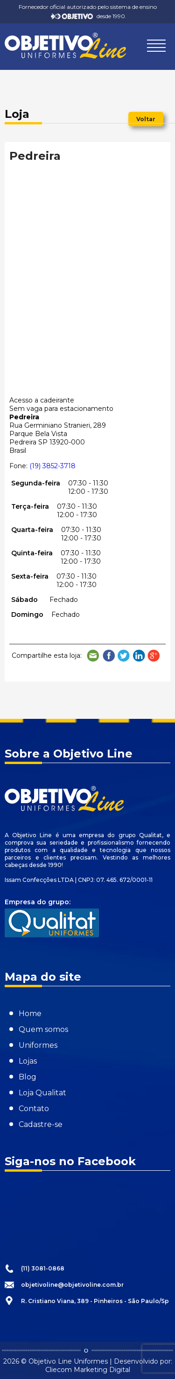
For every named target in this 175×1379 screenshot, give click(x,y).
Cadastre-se (41, 1124)
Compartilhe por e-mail (93, 656)
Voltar (145, 119)
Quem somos (43, 1029)
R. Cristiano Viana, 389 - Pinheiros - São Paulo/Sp (95, 1300)
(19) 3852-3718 (52, 466)
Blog (27, 1076)
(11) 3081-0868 (42, 1268)
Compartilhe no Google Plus (154, 656)
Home (30, 1013)
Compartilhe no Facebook (109, 656)
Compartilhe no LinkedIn (139, 656)
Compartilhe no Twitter (124, 656)
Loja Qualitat (42, 1092)
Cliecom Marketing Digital (87, 1369)
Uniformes (38, 1045)
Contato (34, 1108)
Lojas (28, 1061)
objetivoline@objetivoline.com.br (72, 1284)
